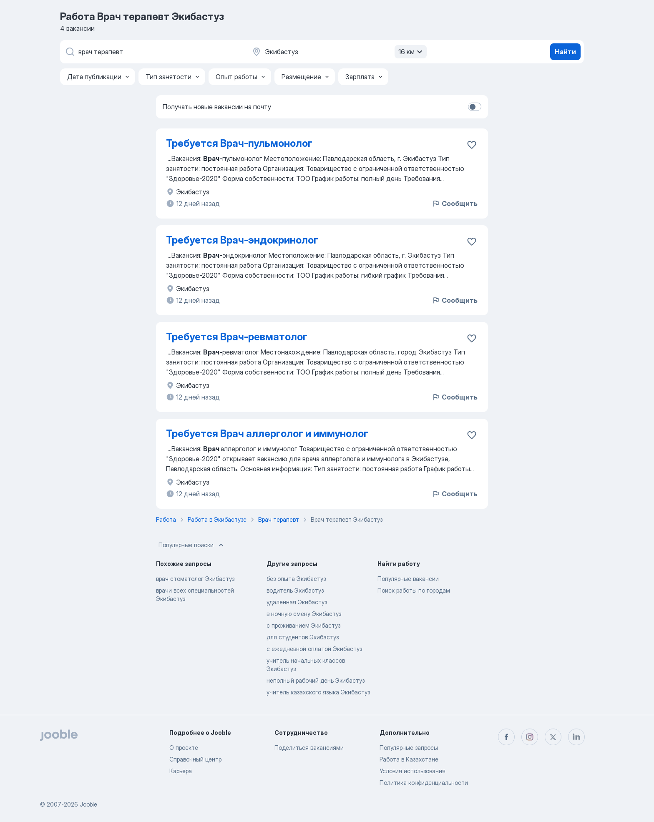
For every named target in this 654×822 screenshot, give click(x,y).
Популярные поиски (191, 545)
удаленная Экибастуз (297, 602)
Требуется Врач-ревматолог (236, 337)
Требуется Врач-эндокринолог (242, 240)
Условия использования (412, 770)
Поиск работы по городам (413, 590)
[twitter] (553, 737)
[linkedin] (576, 737)
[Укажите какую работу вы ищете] (152, 51)
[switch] (474, 107)
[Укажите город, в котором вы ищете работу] (338, 51)
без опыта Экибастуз (296, 578)
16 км (411, 52)
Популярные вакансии (408, 578)
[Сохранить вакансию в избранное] (471, 144)
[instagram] (529, 737)
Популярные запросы (409, 747)
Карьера (180, 770)
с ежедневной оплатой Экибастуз (314, 648)
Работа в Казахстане (409, 759)
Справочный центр (195, 759)
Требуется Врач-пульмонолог (239, 143)
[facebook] (506, 737)
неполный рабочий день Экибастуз (316, 680)
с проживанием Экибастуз (303, 625)
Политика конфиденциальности (424, 782)
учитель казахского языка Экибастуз (318, 692)
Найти (565, 52)
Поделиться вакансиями (309, 747)
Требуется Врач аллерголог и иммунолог (267, 433)
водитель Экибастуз (295, 590)
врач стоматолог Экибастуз (195, 578)
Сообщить (455, 203)
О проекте (183, 747)
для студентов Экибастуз (303, 637)
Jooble (88, 804)
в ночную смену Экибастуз (304, 613)
